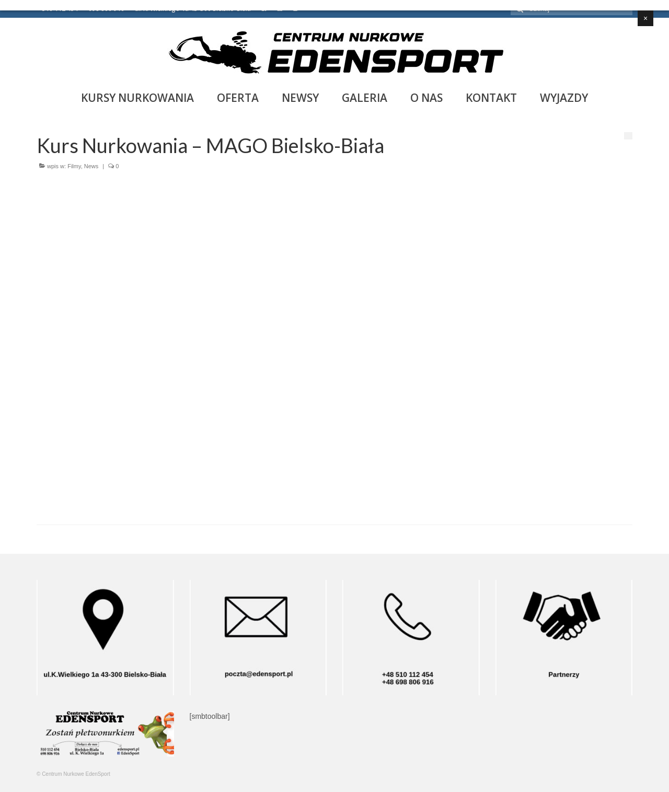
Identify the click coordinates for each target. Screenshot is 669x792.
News (91, 166)
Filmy (73, 166)
